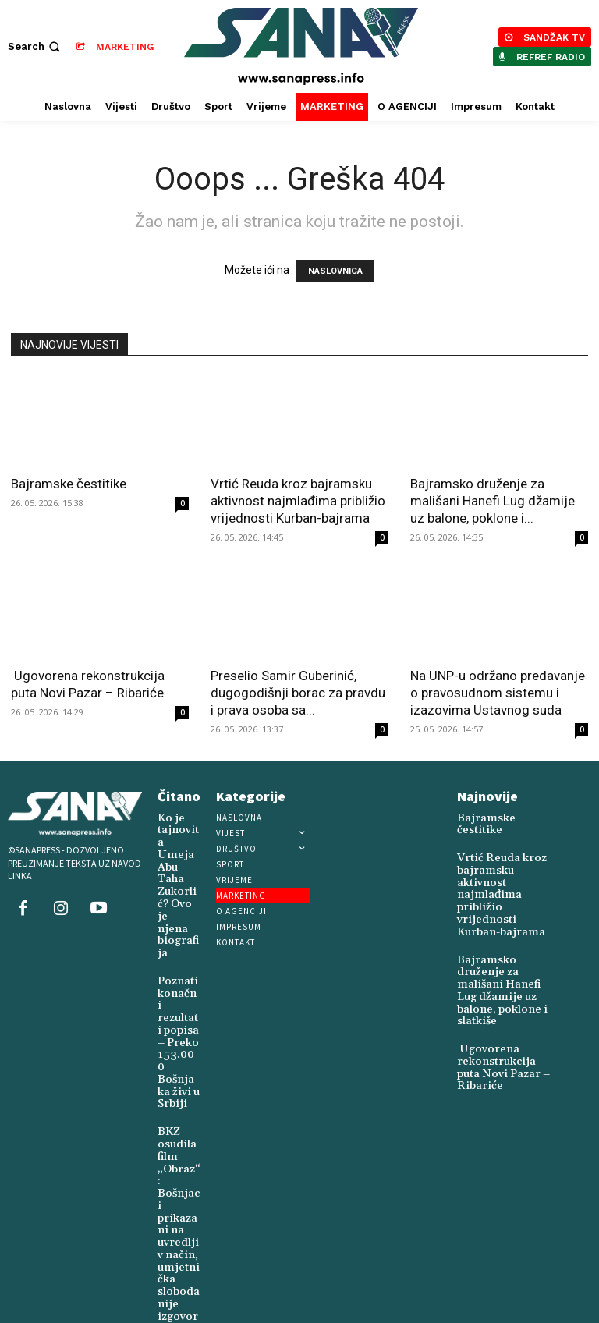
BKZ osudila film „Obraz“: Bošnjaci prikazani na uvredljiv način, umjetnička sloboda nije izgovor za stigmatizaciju (178, 1108)
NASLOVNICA (335, 271)
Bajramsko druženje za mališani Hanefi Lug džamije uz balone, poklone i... (492, 501)
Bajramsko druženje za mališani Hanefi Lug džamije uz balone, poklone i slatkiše (501, 942)
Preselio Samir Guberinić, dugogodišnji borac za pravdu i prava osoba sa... (298, 693)
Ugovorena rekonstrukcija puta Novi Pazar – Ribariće (506, 1000)
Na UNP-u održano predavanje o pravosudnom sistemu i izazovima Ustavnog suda (497, 693)
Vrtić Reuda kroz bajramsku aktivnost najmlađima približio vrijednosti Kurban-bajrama (298, 501)
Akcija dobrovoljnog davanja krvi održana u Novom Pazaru (178, 1253)
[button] (35, 46)
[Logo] (301, 46)
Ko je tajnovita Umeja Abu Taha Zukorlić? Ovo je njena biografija (178, 854)
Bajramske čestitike (68, 483)
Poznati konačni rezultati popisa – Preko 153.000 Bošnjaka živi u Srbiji (177, 958)
